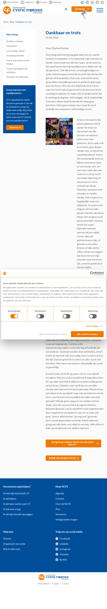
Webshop (57, 2)
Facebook (63, 538)
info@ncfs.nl (29, 2)
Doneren (43, 2)
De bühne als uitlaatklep (17, 77)
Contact (60, 498)
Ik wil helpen (9, 498)
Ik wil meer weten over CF (17, 503)
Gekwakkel (11, 45)
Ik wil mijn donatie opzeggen (18, 514)
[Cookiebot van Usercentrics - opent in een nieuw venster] (92, 273)
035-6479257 (13, 2)
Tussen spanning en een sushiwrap (17, 70)
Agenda (60, 493)
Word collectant (11, 549)
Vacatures (61, 514)
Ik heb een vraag (11, 508)
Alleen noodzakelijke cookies (53, 334)
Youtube (62, 554)
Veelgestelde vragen (66, 519)
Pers (58, 508)
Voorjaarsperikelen (15, 55)
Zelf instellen (92, 326)
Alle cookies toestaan (87, 334)
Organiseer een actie (14, 543)
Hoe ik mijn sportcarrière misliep (17, 62)
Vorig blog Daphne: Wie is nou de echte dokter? (75, 443)
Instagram (63, 549)
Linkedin (62, 543)
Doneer (7, 538)
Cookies (55, 583)
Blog (12, 22)
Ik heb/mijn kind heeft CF (16, 493)
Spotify (61, 559)
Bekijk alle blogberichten (64, 458)
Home (5, 22)
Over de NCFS (63, 503)
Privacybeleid (43, 583)
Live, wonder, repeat (15, 50)
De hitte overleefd (14, 41)
